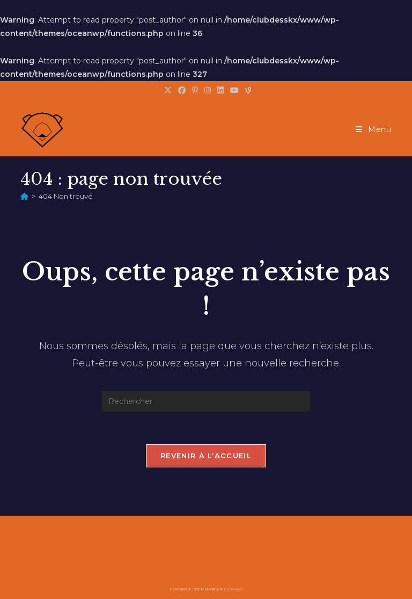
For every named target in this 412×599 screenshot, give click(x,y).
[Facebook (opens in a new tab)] (182, 90)
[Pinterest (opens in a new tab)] (195, 90)
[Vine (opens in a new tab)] (246, 90)
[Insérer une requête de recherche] (206, 401)
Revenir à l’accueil (206, 455)
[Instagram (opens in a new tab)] (207, 90)
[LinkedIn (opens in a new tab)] (220, 90)
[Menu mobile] (374, 129)
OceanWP (234, 589)
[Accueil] (24, 196)
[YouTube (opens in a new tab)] (234, 90)
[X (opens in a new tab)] (168, 90)
